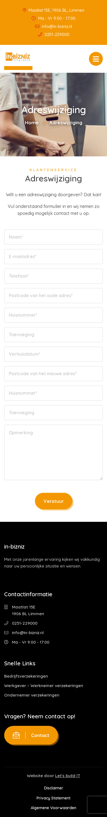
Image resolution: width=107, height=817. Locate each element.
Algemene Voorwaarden (53, 807)
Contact (31, 735)
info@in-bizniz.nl (53, 26)
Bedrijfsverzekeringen (26, 676)
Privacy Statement (53, 798)
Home (32, 122)
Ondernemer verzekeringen (31, 695)
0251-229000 (53, 34)
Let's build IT (67, 775)
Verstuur (54, 501)
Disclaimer (53, 788)
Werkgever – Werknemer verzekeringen (43, 685)
